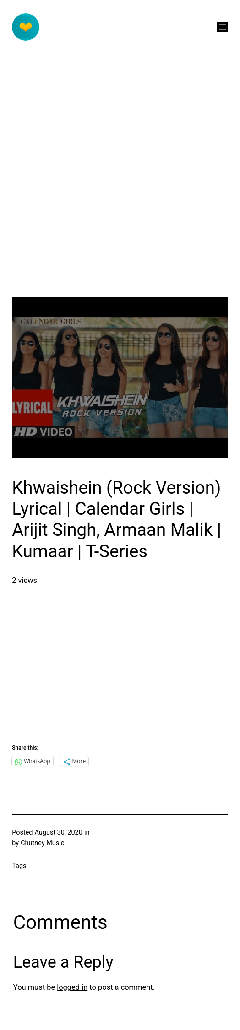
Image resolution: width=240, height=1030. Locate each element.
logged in (72, 987)
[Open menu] (222, 27)
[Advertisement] (92, 205)
